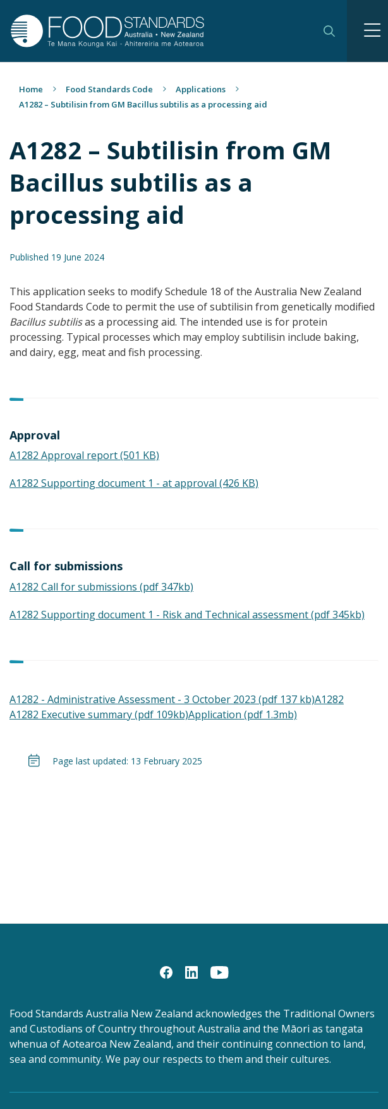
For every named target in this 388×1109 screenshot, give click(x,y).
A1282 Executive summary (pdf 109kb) (98, 714)
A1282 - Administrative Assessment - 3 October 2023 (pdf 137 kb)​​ (162, 699)
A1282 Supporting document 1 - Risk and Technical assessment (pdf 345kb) (187, 615)
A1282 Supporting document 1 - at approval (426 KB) (133, 483)
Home (31, 89)
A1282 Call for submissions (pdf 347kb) (101, 587)
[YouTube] (219, 971)
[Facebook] (166, 971)
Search (329, 31)
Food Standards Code (109, 89)
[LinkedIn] (191, 971)
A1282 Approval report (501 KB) (84, 455)
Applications (201, 89)
